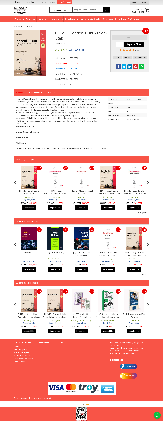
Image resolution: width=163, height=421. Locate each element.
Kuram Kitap (81, 323)
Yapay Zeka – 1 (28, 252)
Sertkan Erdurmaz (107, 320)
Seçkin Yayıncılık (42, 148)
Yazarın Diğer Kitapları (25, 159)
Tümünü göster (141, 213)
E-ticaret (78, 404)
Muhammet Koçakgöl (108, 259)
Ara (106, 10)
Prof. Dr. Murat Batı (55, 259)
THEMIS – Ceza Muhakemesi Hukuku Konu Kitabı (55, 194)
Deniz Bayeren (28, 320)
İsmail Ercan (22, 148)
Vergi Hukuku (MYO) (55, 252)
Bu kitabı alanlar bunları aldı (28, 283)
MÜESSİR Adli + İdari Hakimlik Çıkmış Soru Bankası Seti (81, 317)
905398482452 (128, 353)
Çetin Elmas (28, 259)
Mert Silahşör (134, 259)
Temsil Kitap (107, 323)
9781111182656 (100, 148)
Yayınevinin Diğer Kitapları (27, 221)
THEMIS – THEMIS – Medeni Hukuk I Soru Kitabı (71, 148)
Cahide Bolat (134, 320)
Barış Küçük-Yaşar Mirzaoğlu (81, 320)
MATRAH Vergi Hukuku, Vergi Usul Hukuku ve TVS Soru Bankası (107, 317)
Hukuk (31, 148)
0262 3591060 (115, 353)
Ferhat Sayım (81, 259)
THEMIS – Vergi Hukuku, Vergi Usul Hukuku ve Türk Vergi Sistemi (134, 255)
